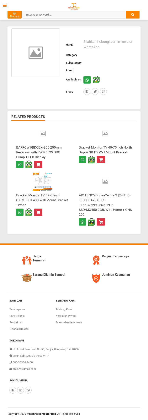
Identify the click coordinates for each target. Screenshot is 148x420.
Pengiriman (16, 322)
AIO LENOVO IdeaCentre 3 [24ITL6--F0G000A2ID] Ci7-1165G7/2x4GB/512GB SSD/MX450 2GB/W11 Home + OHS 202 (105, 204)
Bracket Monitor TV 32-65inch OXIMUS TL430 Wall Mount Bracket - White (42, 200)
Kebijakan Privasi (66, 315)
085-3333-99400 (21, 362)
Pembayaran (17, 309)
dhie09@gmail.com (22, 369)
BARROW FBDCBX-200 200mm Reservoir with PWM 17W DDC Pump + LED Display (39, 152)
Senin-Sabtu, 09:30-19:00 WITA (29, 355)
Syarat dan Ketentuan (69, 322)
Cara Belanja (17, 315)
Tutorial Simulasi (19, 328)
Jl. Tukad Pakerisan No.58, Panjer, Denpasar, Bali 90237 (44, 349)
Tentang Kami (64, 309)
